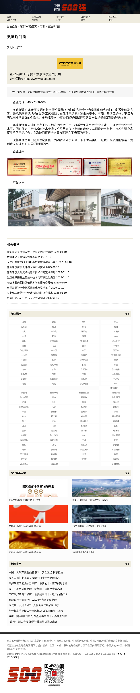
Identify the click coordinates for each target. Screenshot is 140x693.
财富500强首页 (28, 26)
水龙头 (116, 331)
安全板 (54, 411)
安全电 (54, 449)
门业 (54, 346)
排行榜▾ (60, 17)
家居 (116, 411)
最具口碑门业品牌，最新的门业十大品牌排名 (34, 577)
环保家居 (84, 421)
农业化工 (24, 464)
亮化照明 (116, 435)
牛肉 (84, 435)
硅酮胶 (24, 435)
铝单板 (54, 454)
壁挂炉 (84, 355)
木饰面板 (54, 440)
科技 (59, 20)
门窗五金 (54, 464)
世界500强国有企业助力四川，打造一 (25, 500)
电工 (116, 322)
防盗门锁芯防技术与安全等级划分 (26, 297)
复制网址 (12, 47)
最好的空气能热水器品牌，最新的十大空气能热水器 (38, 583)
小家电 (24, 360)
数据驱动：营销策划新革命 (22, 257)
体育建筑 (114, 388)
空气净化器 (116, 355)
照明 (54, 402)
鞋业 (24, 421)
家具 (24, 341)
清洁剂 (116, 350)
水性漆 (24, 355)
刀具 (84, 440)
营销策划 (84, 360)
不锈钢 (84, 397)
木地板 (116, 346)
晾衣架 (24, 392)
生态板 (116, 379)
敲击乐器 (24, 397)
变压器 (84, 445)
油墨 (84, 346)
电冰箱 (116, 430)
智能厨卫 (116, 397)
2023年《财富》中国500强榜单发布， (26, 552)
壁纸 (116, 360)
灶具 (54, 384)
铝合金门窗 (84, 392)
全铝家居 (54, 392)
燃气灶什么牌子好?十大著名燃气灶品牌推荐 (34, 605)
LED (116, 383)
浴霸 (54, 407)
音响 (54, 360)
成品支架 (84, 449)
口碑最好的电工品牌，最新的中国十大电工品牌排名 (38, 594)
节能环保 (24, 350)
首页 (9, 17)
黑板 (84, 402)
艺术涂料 (84, 369)
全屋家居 (116, 374)
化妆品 (84, 426)
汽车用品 (116, 341)
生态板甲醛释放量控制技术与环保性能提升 (31, 277)
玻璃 (24, 402)
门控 (54, 426)
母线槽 (54, 459)
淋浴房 (84, 331)
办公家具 (84, 341)
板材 (24, 346)
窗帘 (24, 369)
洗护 (24, 430)
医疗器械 (24, 454)
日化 (116, 426)
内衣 (116, 336)
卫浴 (54, 445)
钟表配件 (116, 416)
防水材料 (116, 369)
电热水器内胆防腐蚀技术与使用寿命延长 (30, 282)
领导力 (35, 20)
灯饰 (116, 327)
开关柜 (84, 459)
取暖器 (24, 365)
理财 (83, 20)
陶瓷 (116, 365)
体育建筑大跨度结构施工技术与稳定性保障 (31, 272)
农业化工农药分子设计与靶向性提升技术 (30, 292)
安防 (54, 369)
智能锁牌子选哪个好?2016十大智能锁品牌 (33, 599)
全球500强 (36, 17)
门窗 (42, 26)
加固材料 (116, 449)
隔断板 (116, 459)
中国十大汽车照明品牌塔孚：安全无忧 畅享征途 (36, 572)
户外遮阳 (116, 464)
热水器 (24, 327)
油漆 (84, 336)
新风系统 (54, 379)
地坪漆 (116, 421)
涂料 (24, 322)
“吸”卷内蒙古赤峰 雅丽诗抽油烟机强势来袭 (33, 621)
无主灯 (54, 430)
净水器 (54, 350)
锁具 (54, 322)
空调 (84, 374)
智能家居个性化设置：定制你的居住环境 (30, 251)
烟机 (24, 384)
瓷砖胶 (84, 411)
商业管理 (112, 17)
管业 (24, 416)
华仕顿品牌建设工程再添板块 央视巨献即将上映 (36, 610)
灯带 (84, 454)
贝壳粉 (54, 416)
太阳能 (84, 379)
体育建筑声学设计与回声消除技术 (26, 267)
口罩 (24, 426)
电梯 (24, 449)
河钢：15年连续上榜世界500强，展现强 (90, 500)
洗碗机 (116, 407)
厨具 (24, 445)
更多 (127, 314)
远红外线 (54, 365)
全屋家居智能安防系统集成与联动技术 (28, 287)
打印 (19, 47)
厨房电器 (84, 384)
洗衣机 (84, 430)
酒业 (54, 397)
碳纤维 (54, 355)
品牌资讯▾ (85, 17)
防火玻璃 (54, 435)
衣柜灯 (24, 459)
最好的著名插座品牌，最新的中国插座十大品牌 (35, 588)
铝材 (116, 440)
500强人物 (11, 20)
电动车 (24, 374)
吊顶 (54, 374)
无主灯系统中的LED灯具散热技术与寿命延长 (32, 262)
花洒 (54, 336)
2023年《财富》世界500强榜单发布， (26, 526)
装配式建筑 (24, 407)
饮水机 (116, 402)
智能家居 (116, 392)
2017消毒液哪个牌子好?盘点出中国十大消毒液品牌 (38, 616)
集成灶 (24, 379)
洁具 (24, 331)
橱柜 (84, 327)
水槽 (24, 336)
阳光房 (84, 407)
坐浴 (84, 350)
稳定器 (84, 416)
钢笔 (116, 454)
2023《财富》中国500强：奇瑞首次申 (89, 526)
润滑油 (116, 445)
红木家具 (54, 341)
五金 (54, 421)
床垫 (24, 411)
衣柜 (84, 322)
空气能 (54, 331)
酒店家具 (24, 440)
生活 (110, 20)
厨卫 (54, 327)
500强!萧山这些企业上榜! (83, 552)
